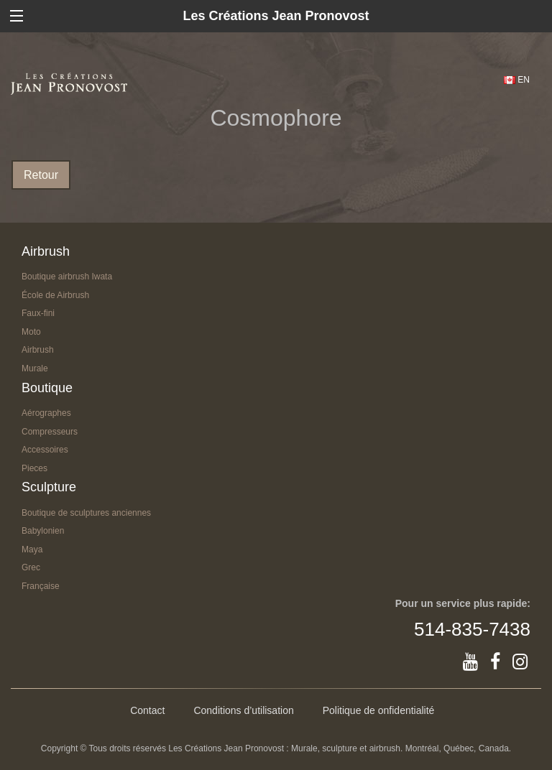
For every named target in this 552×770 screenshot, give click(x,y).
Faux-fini (38, 313)
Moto (31, 332)
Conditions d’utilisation (243, 710)
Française (41, 586)
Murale (35, 368)
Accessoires (45, 450)
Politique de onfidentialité (379, 710)
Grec (31, 567)
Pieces (34, 468)
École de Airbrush (55, 295)
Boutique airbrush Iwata (67, 277)
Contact (147, 710)
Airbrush (38, 350)
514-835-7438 (472, 629)
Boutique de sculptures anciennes (86, 513)
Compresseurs (50, 432)
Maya (32, 549)
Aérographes (46, 413)
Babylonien (43, 531)
